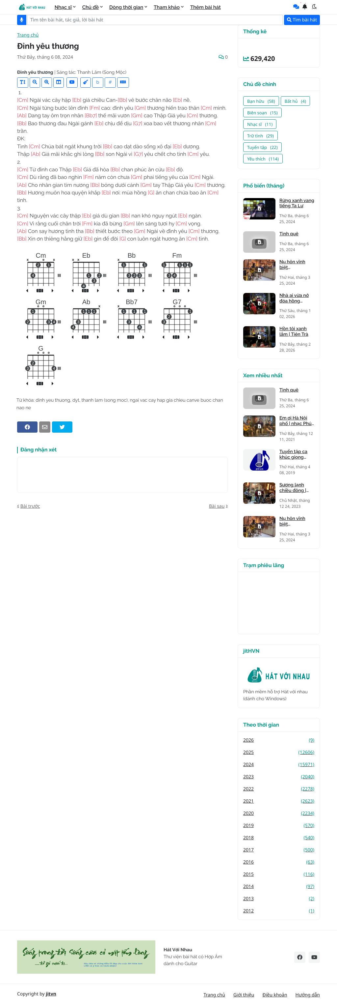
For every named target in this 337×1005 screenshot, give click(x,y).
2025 (278, 752)
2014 (278, 886)
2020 (278, 813)
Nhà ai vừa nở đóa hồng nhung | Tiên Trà (296, 298)
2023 (278, 776)
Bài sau (216, 506)
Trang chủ (28, 35)
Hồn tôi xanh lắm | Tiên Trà (293, 331)
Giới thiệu (243, 995)
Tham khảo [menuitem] (167, 7)
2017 (278, 850)
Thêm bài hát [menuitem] (205, 7)
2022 (278, 789)
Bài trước (30, 506)
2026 (278, 740)
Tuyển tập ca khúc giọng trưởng (293, 454)
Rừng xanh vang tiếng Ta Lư (296, 203)
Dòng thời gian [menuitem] (126, 7)
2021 (278, 801)
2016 (278, 862)
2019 (278, 825)
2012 (278, 910)
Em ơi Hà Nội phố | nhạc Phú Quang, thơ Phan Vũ (295, 421)
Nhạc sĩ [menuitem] (63, 7)
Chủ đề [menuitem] (90, 7)
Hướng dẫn (308, 995)
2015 (278, 874)
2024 (278, 764)
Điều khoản (274, 995)
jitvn (51, 994)
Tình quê (288, 234)
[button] (314, 6)
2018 (278, 837)
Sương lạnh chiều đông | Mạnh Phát (292, 488)
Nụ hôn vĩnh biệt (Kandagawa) (293, 265)
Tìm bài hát (302, 20)
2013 (278, 898)
